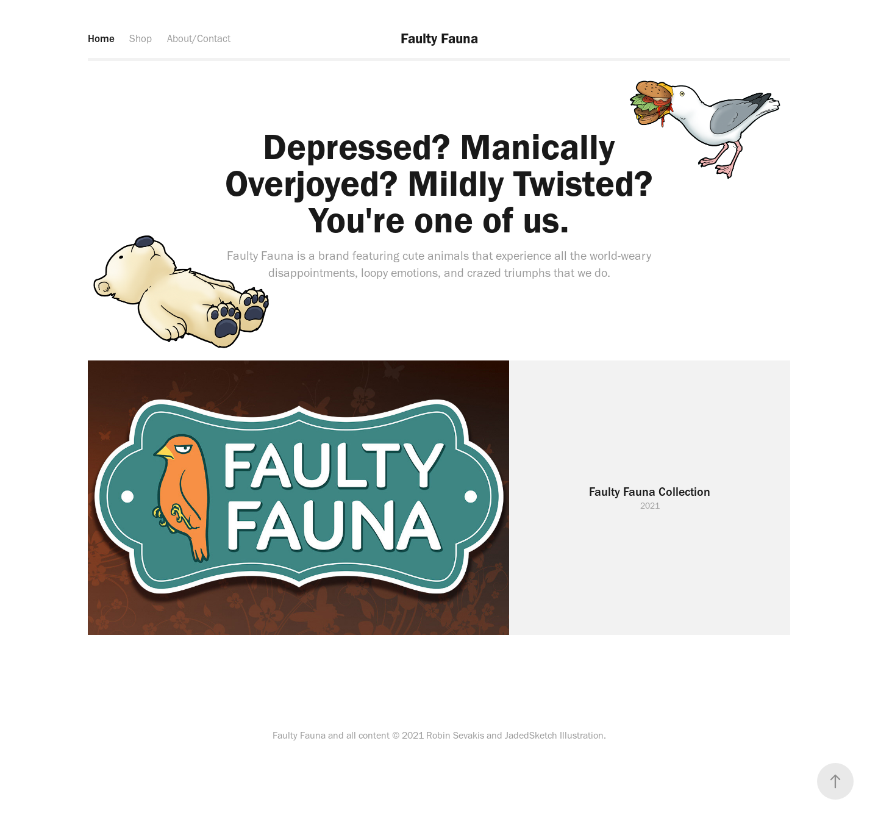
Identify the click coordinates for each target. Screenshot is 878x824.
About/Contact (198, 38)
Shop (140, 38)
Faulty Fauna (439, 38)
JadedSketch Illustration (554, 735)
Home (101, 38)
